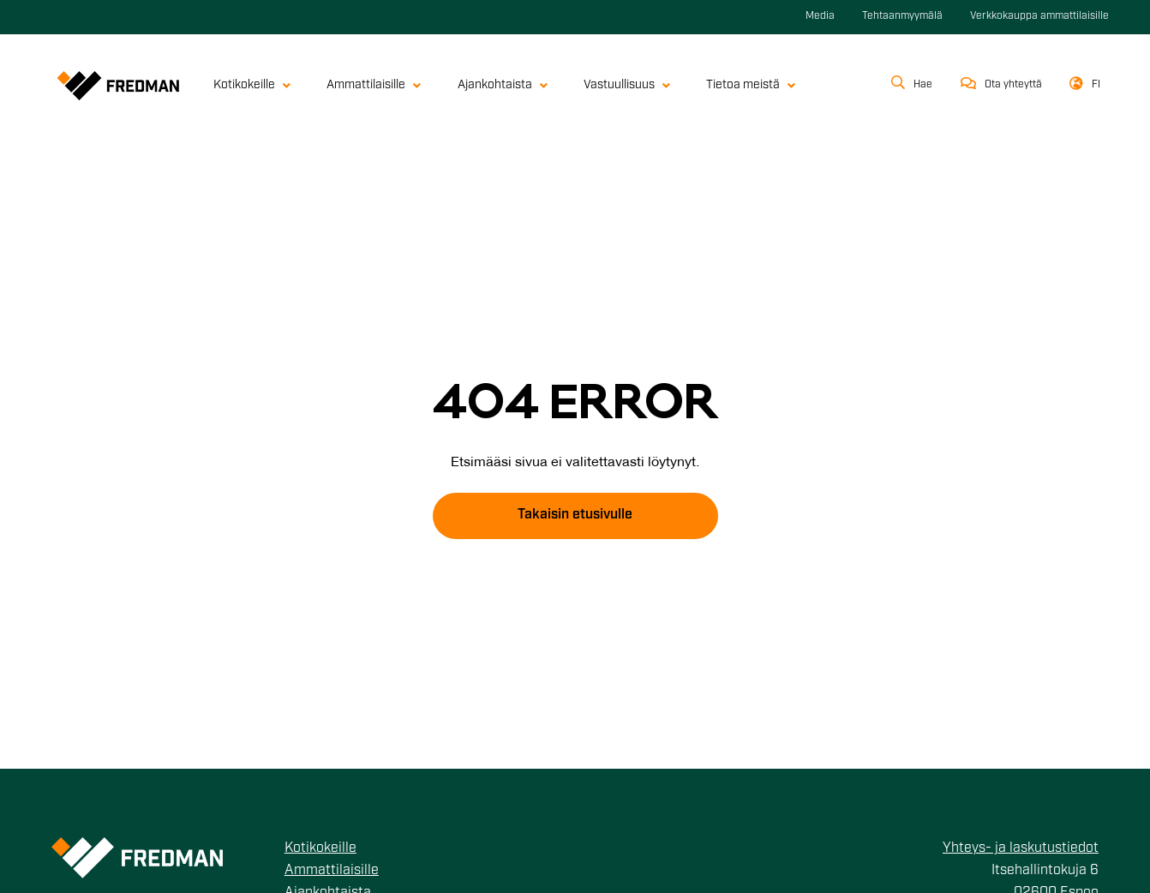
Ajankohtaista (503, 85)
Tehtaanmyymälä (902, 16)
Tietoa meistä (750, 85)
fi (1096, 85)
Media (820, 16)
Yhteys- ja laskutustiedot (1021, 848)
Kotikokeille (251, 85)
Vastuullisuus (627, 85)
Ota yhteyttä (1013, 85)
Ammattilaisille (373, 85)
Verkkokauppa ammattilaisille (1039, 16)
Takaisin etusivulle (575, 515)
